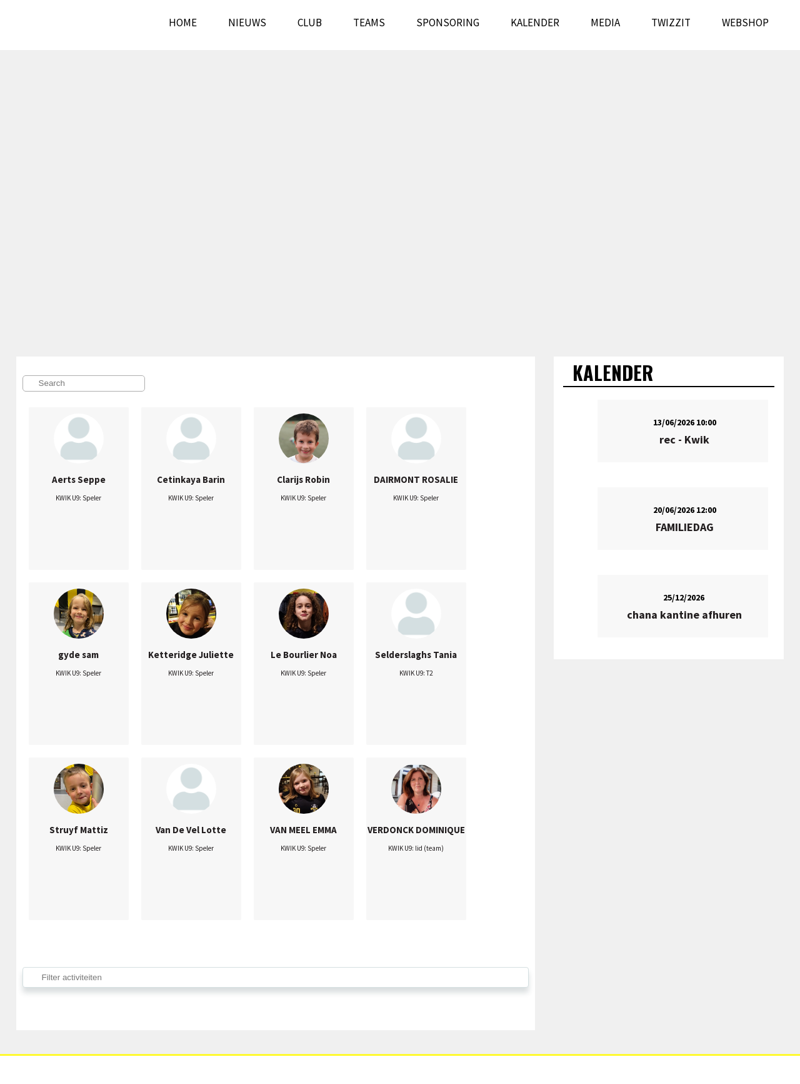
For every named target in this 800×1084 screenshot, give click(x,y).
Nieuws (247, 22)
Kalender (535, 22)
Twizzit (671, 22)
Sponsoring (447, 22)
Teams (369, 22)
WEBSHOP (745, 22)
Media (605, 22)
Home (183, 22)
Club (310, 22)
